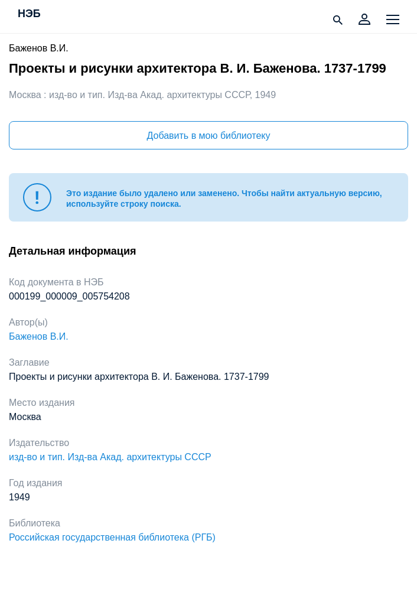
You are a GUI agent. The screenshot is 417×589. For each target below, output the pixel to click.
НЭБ (29, 14)
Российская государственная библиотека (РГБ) (112, 537)
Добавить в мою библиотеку (208, 136)
